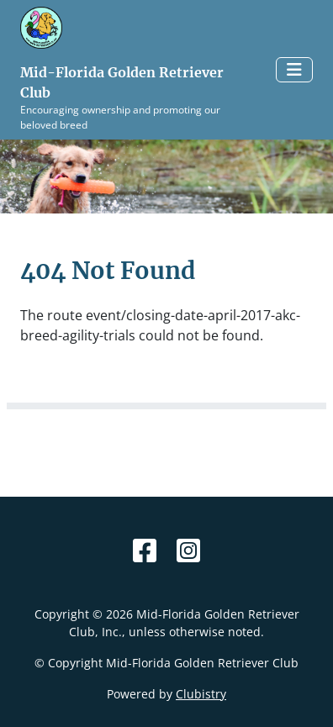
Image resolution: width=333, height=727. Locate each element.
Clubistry (201, 694)
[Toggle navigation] (294, 69)
